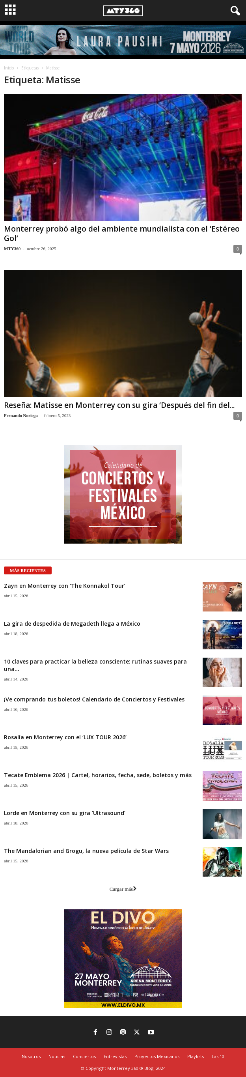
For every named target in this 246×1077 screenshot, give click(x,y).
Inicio (9, 68)
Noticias (56, 1056)
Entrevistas (115, 1056)
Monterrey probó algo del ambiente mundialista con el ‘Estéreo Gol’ (122, 233)
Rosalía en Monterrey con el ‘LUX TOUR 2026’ (65, 737)
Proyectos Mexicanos (156, 1056)
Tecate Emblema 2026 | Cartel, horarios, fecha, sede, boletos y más (98, 775)
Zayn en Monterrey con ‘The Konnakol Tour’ (64, 585)
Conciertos (84, 1056)
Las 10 (218, 1056)
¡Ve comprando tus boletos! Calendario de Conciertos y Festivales (94, 699)
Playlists (195, 1056)
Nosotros (31, 1056)
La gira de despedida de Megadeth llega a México (72, 623)
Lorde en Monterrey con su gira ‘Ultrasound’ (64, 813)
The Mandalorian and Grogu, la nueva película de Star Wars (86, 850)
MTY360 (12, 248)
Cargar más (123, 889)
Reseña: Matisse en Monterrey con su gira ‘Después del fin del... (119, 405)
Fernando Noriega (21, 415)
